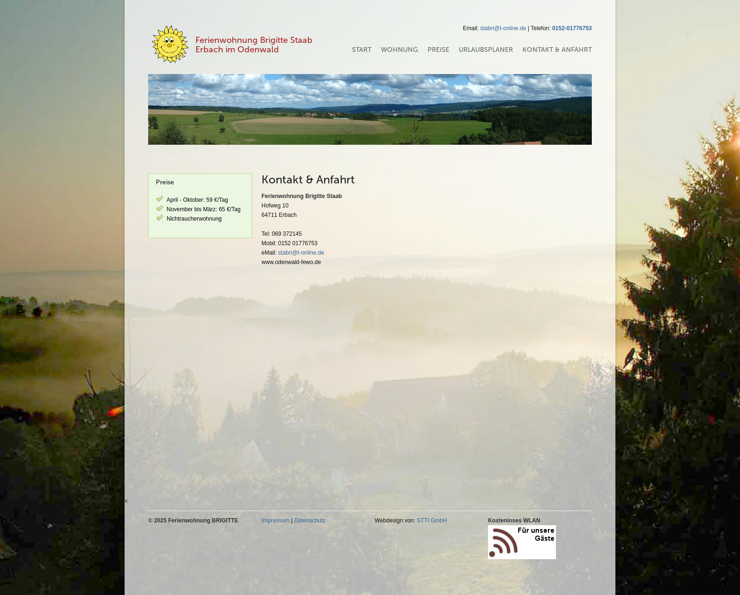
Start (361, 50)
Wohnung (399, 50)
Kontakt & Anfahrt (557, 50)
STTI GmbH (432, 520)
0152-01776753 (572, 28)
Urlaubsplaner (486, 50)
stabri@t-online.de (503, 28)
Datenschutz (310, 520)
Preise (438, 50)
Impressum (275, 520)
